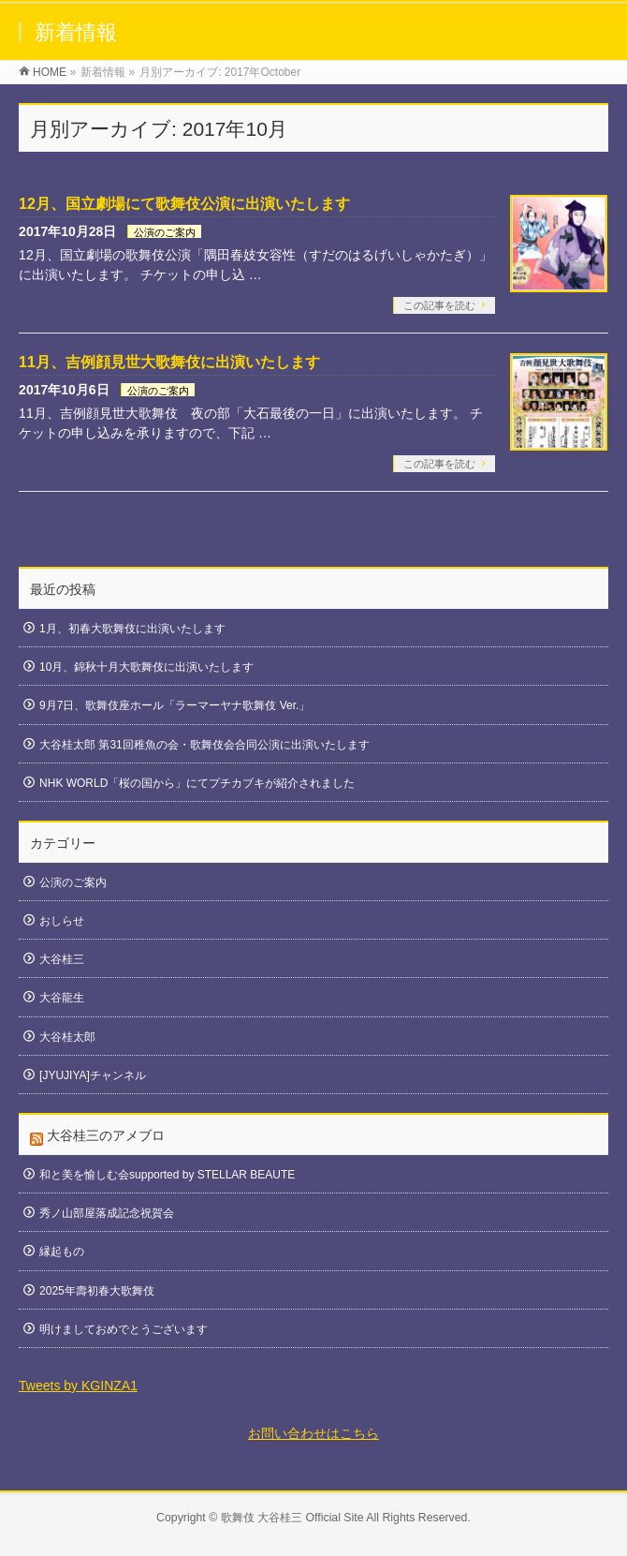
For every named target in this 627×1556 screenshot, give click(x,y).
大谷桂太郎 (67, 1037)
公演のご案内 (165, 232)
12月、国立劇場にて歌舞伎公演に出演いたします (184, 204)
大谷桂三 (61, 959)
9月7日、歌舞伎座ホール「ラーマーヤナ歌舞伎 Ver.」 (174, 705)
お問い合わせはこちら (313, 1433)
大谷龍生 (61, 997)
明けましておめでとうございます (123, 1329)
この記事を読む (439, 305)
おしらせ (61, 920)
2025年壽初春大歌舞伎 (96, 1290)
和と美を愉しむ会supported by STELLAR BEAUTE (167, 1174)
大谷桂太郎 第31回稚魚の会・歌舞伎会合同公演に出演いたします (204, 744)
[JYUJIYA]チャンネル (92, 1075)
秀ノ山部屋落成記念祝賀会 (106, 1213)
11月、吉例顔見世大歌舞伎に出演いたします (169, 362)
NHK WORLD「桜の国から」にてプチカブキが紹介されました (197, 783)
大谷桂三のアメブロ (106, 1135)
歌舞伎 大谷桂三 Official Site (292, 1517)
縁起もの (61, 1251)
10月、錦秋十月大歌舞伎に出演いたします (146, 667)
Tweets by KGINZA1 (78, 1385)
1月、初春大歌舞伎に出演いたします (132, 628)
